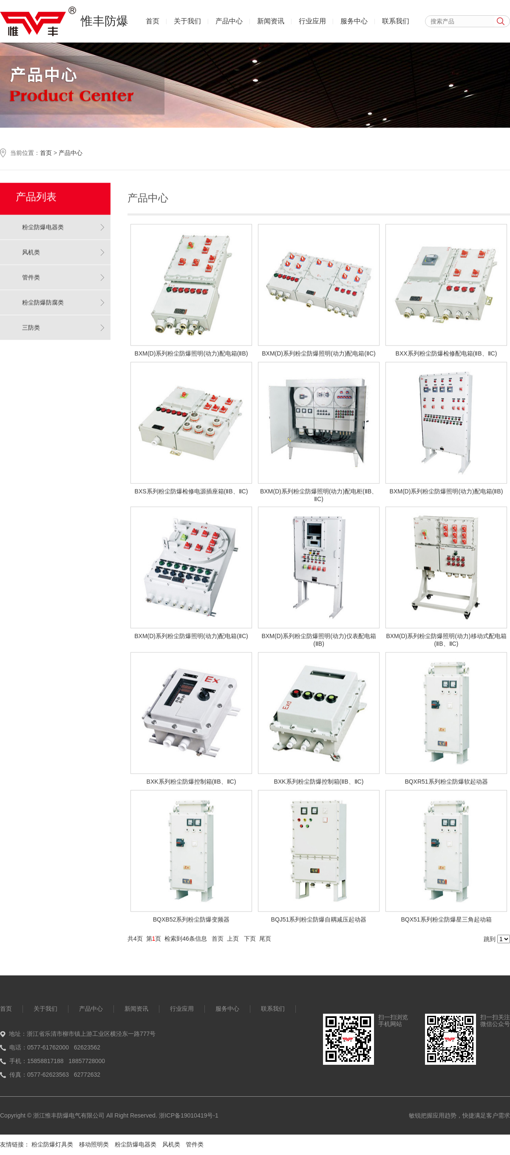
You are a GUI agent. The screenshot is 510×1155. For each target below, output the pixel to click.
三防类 (31, 323)
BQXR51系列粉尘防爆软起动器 (446, 785)
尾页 (265, 942)
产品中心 (229, 21)
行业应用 (312, 21)
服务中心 (354, 21)
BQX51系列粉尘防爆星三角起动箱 (446, 923)
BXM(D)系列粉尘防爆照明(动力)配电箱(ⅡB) (191, 357)
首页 (152, 21)
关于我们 (187, 21)
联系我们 (395, 21)
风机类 (31, 248)
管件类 (31, 273)
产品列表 (36, 193)
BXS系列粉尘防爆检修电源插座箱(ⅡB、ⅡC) (191, 495)
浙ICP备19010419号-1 (188, 1115)
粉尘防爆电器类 (43, 223)
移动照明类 (94, 1144)
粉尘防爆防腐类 (43, 298)
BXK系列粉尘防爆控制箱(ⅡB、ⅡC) (191, 785)
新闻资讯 (270, 21)
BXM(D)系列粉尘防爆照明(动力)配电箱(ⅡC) (319, 357)
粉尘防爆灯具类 (52, 1144)
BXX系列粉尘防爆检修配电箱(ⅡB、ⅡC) (446, 357)
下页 (250, 942)
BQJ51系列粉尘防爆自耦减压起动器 (319, 923)
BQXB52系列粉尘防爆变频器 (191, 923)
